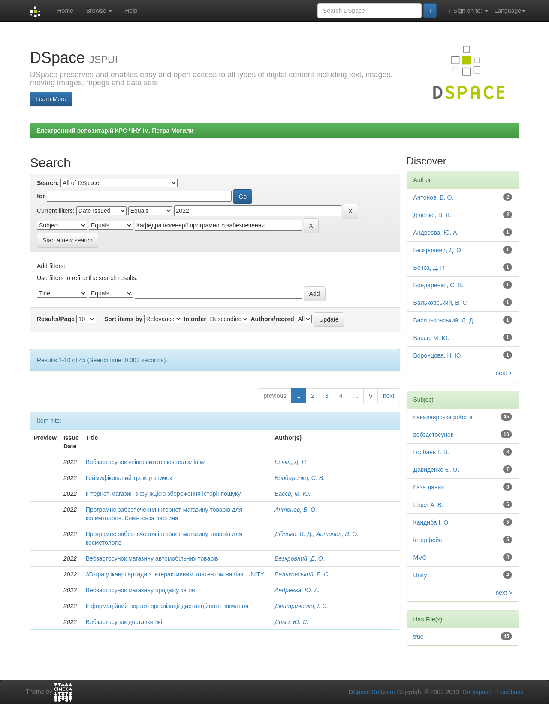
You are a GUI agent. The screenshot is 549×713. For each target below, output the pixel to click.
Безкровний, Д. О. (299, 558)
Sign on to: (468, 11)
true (418, 636)
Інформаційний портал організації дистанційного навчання (167, 606)
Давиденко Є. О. (436, 469)
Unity (420, 575)
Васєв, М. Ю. (292, 493)
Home (63, 11)
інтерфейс (427, 540)
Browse (99, 10)
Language (510, 10)
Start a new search (67, 240)
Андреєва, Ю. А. (297, 590)
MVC (420, 557)
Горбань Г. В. (431, 452)
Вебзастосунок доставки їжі (124, 621)
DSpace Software (372, 692)
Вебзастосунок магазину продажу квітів (140, 590)
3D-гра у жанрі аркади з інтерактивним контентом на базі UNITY (175, 574)
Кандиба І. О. (431, 522)
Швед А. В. (428, 504)
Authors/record (272, 319)
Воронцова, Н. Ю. (438, 355)
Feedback (510, 692)
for (41, 196)
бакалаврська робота (443, 417)
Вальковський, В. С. (302, 574)
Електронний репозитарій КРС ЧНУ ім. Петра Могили (114, 130)
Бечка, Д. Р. (290, 462)
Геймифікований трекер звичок (129, 477)
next (388, 395)
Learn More (51, 98)
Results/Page (56, 319)
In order (195, 319)
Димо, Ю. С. (291, 621)
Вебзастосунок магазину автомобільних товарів (152, 558)
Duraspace (477, 692)
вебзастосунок (433, 434)
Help (131, 10)
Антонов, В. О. (295, 509)
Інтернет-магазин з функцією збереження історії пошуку (163, 493)
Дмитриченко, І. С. (301, 606)
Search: (48, 182)
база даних (428, 487)
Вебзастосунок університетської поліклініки (146, 462)
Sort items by (123, 319)
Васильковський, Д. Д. (444, 320)
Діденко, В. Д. (293, 534)
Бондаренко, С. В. (299, 477)
